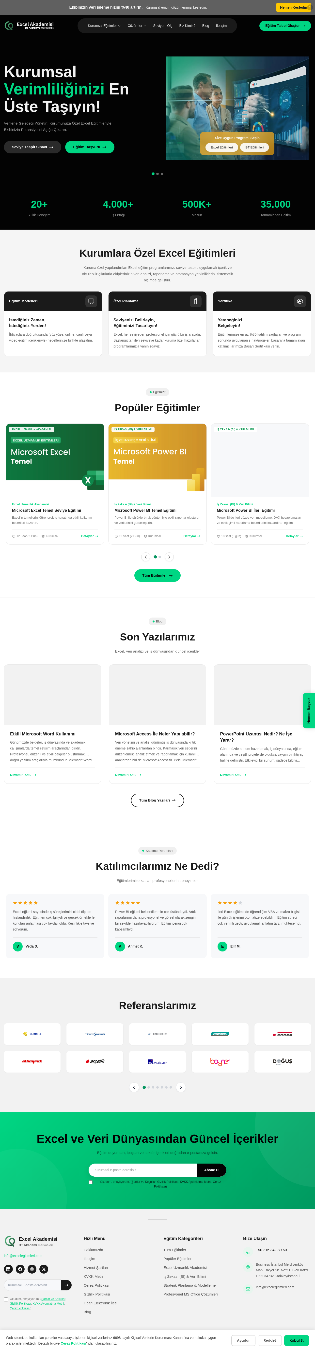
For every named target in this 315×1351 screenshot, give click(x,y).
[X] (43, 1269)
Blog (205, 26)
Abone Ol (212, 1170)
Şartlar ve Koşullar (144, 1182)
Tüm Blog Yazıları (157, 800)
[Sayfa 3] (153, 1087)
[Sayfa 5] (162, 1087)
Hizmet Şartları (96, 1267)
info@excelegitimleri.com (23, 1256)
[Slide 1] (153, 173)
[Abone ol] (66, 1285)
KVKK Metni (94, 1276)
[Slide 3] (162, 174)
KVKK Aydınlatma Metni (195, 1182)
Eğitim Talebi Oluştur (285, 26)
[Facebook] (20, 1269)
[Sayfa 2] (159, 557)
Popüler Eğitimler (177, 1259)
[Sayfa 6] (166, 1087)
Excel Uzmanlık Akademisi (185, 1267)
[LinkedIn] (8, 1269)
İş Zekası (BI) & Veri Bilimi (184, 1276)
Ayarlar (242, 1340)
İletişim (221, 26)
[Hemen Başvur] (309, 711)
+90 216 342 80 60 (271, 1250)
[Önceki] (145, 556)
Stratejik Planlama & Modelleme (189, 1285)
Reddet (269, 1340)
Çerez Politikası (20, 1308)
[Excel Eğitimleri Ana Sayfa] (29, 26)
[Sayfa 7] (171, 1087)
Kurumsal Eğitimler (104, 26)
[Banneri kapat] (310, 7)
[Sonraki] (169, 556)
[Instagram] (32, 1269)
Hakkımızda (93, 1250)
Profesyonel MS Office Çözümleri (190, 1294)
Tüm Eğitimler (157, 575)
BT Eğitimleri (255, 147)
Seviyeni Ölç (163, 26)
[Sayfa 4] (157, 1087)
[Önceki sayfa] (134, 1087)
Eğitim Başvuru (90, 147)
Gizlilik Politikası (167, 1182)
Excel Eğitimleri (222, 147)
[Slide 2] (157, 174)
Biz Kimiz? (187, 26)
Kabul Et (296, 1340)
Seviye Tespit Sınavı (32, 147)
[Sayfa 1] (155, 557)
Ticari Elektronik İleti (100, 1303)
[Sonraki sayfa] (181, 1087)
